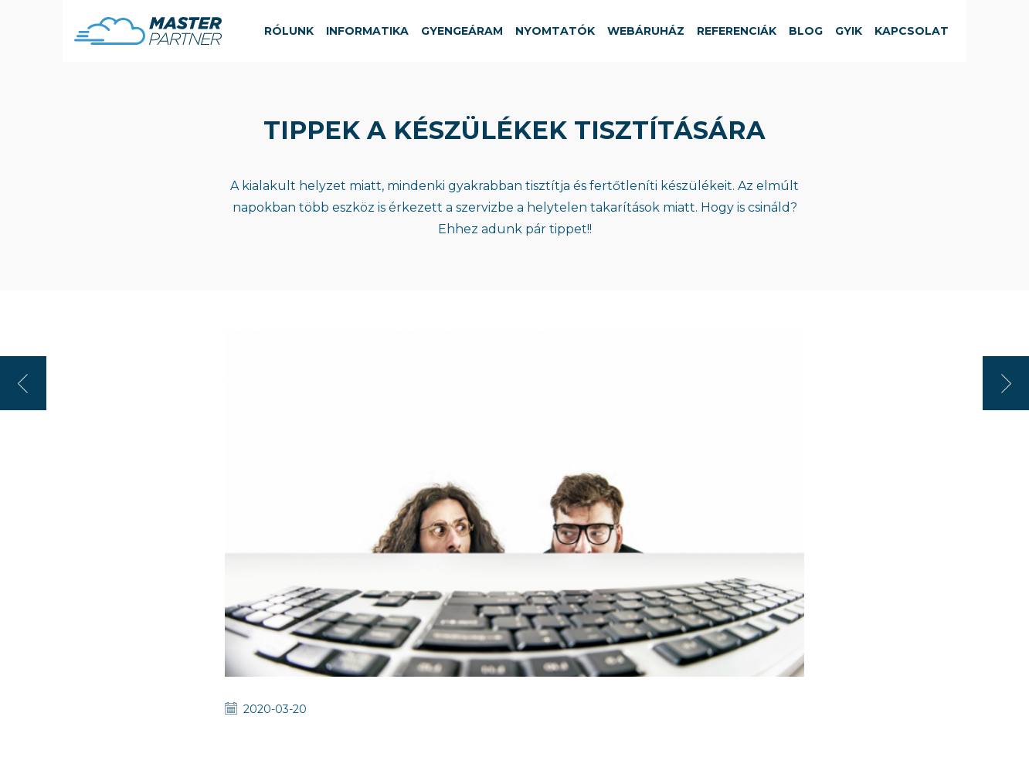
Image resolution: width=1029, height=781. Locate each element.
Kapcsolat (911, 31)
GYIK (848, 31)
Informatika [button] (367, 31)
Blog (806, 31)
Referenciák (736, 31)
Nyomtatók (555, 31)
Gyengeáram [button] (462, 31)
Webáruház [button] (645, 31)
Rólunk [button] (289, 31)
